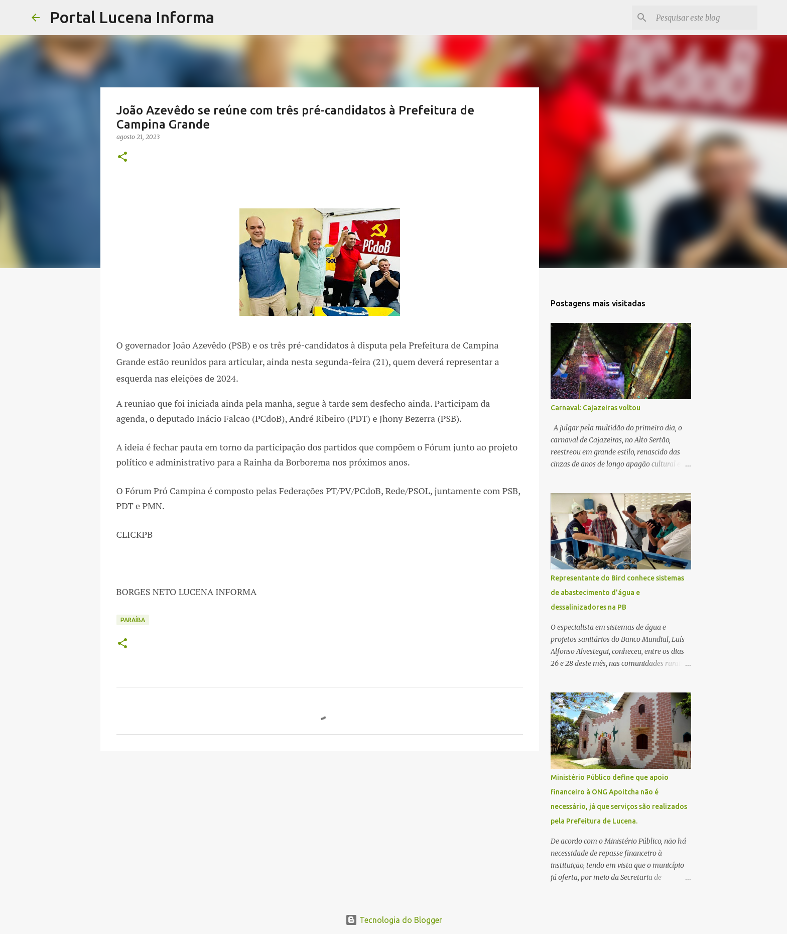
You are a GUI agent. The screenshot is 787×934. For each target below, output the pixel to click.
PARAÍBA (132, 620)
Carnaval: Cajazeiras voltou (595, 408)
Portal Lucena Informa (132, 17)
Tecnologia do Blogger (393, 919)
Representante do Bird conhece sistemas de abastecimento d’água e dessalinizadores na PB (617, 592)
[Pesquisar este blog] (704, 18)
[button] (122, 157)
